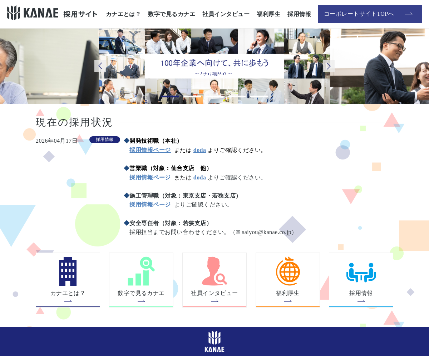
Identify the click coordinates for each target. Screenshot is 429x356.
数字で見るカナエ (171, 14)
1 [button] (170, 96)
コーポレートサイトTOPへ (363, 14)
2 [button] (192, 96)
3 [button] (214, 96)
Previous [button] (100, 66)
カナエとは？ (123, 14)
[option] (214, 66)
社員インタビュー (226, 14)
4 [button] (237, 96)
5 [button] (259, 96)
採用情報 (299, 14)
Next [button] (329, 66)
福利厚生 (268, 14)
